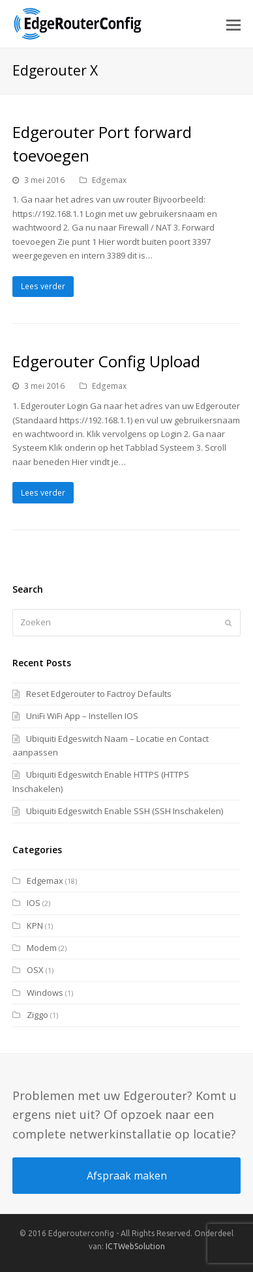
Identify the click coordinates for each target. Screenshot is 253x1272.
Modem (42, 948)
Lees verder (43, 286)
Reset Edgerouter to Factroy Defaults (98, 694)
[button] (233, 24)
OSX (35, 970)
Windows (45, 992)
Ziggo (37, 1015)
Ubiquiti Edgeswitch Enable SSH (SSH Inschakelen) (124, 811)
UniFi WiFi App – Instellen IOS (82, 716)
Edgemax (109, 180)
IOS (33, 903)
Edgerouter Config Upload (106, 361)
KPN (35, 925)
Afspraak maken (127, 1175)
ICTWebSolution (135, 1246)
